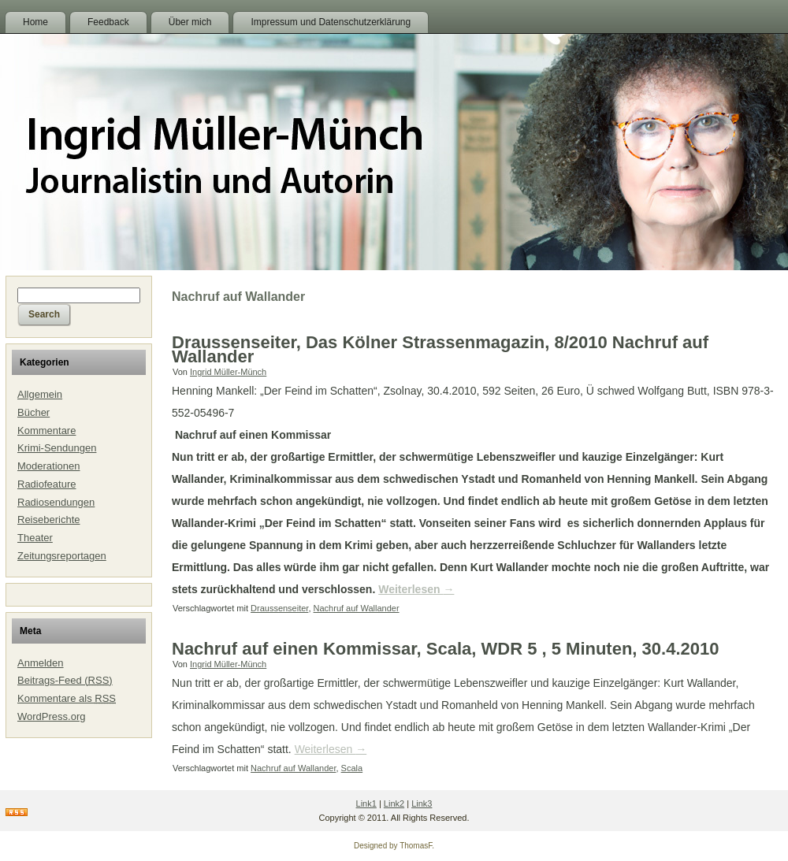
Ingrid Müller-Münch (228, 372)
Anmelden (40, 663)
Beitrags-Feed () (65, 680)
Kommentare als (66, 698)
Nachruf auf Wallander (357, 608)
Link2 (394, 803)
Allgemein (39, 394)
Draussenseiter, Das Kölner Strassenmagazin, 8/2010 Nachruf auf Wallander (440, 349)
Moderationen (48, 466)
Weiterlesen (416, 589)
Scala (352, 768)
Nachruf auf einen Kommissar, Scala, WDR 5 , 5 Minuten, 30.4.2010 (445, 649)
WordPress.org (51, 716)
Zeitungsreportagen (61, 556)
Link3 (421, 803)
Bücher (33, 412)
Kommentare (46, 430)
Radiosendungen (56, 502)
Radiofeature (46, 484)
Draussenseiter (279, 608)
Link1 (366, 803)
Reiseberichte (48, 519)
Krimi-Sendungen (56, 448)
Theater (35, 538)
